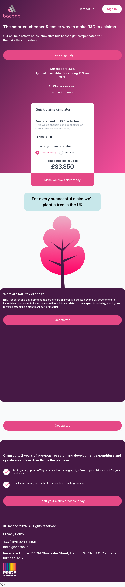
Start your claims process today (63, 501)
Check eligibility (62, 55)
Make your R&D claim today (62, 180)
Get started (62, 320)
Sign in (112, 9)
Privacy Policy (13, 534)
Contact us (86, 9)
